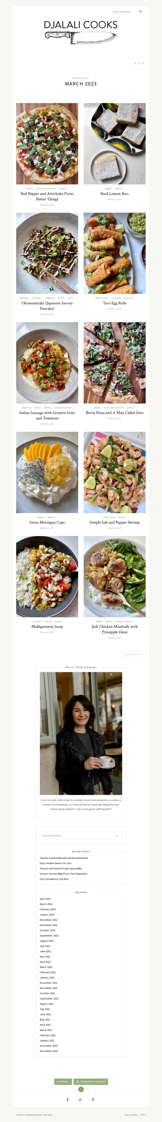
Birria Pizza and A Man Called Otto (115, 412)
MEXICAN (128, 298)
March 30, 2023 (114, 199)
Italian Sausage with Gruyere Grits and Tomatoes (47, 415)
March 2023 (46, 904)
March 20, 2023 (47, 632)
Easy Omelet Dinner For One (55, 863)
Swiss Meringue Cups (47, 522)
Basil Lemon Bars (115, 193)
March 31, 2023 (47, 204)
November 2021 (49, 988)
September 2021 (49, 998)
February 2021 (48, 1035)
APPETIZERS (101, 298)
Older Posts (133, 654)
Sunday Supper (62, 407)
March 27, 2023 (114, 308)
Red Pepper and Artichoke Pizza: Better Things (47, 196)
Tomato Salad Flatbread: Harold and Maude (64, 858)
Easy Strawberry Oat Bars (54, 879)
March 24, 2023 (114, 418)
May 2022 (45, 956)
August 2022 (47, 940)
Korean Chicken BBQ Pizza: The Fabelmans (63, 873)
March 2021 (46, 1030)
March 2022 (46, 967)
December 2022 (49, 919)
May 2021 (45, 1019)
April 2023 (45, 898)
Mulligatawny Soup (47, 626)
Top (143, 1115)
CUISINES (37, 298)
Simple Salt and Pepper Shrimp (115, 522)
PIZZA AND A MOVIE (46, 188)
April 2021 (45, 1024)
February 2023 (48, 909)
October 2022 (47, 930)
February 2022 (48, 972)
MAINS (29, 188)
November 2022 (49, 925)
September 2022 (49, 935)
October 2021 (47, 993)
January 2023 (47, 914)
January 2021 (47, 1040)
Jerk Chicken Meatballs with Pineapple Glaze (115, 629)
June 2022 (45, 951)
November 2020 (49, 1051)
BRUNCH (24, 298)
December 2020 (49, 1045)
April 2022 (45, 961)
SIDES (70, 298)
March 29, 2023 (47, 314)
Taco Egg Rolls (114, 303)
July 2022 (45, 946)
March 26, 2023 (47, 423)
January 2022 (47, 977)
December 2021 (49, 982)
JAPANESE (50, 298)
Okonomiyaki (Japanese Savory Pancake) (47, 305)
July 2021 (45, 1009)
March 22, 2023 (114, 528)
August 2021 (47, 1003)
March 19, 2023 (114, 637)
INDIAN (48, 621)
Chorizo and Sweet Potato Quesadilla (61, 868)
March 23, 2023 (47, 528)
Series (63, 188)
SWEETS (119, 188)
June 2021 (45, 1014)
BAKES (108, 188)
